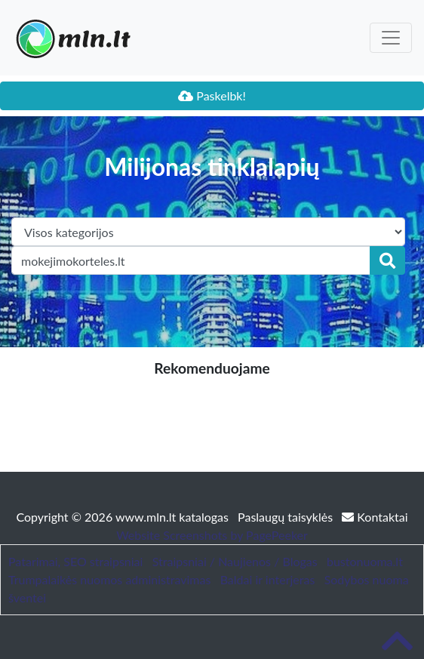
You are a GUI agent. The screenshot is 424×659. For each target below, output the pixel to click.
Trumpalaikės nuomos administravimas (109, 579)
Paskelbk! (212, 95)
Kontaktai (374, 517)
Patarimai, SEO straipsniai (75, 561)
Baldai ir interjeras (267, 579)
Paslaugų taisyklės (287, 517)
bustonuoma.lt (365, 561)
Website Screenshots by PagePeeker (212, 535)
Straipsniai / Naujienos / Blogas (235, 561)
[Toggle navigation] (391, 38)
